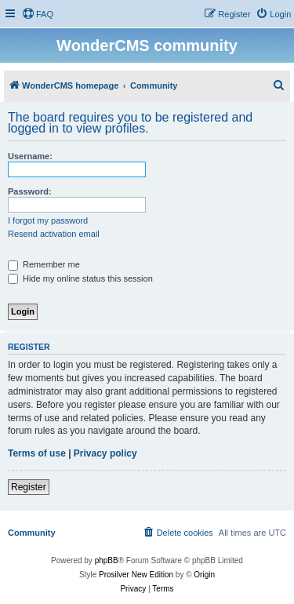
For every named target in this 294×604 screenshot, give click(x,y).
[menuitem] (37, 14)
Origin (204, 574)
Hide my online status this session (80, 278)
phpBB (106, 560)
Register (28, 487)
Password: (30, 191)
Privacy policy (105, 453)
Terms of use (37, 453)
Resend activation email (54, 233)
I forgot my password (48, 220)
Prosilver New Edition (136, 574)
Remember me (44, 264)
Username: (30, 156)
